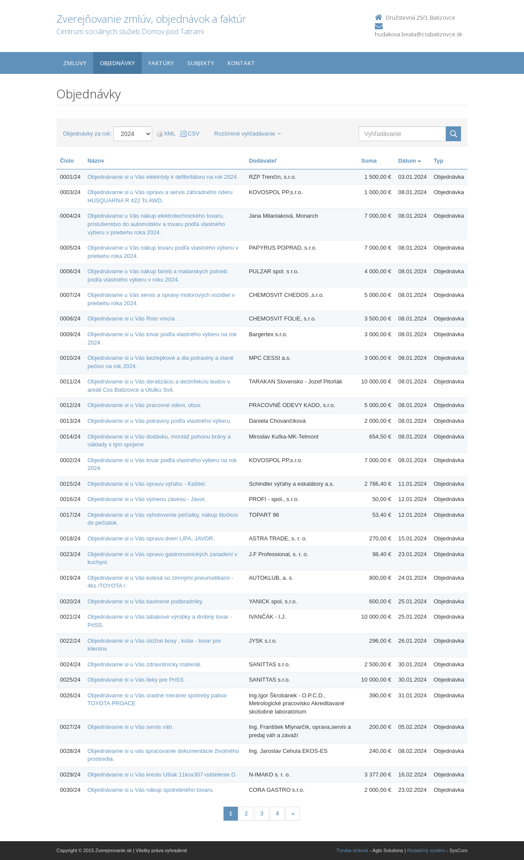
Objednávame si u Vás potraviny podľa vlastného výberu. (159, 421)
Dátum (409, 160)
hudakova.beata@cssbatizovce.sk (418, 34)
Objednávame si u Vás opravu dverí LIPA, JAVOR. (151, 538)
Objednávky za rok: (87, 133)
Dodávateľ (263, 160)
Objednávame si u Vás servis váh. (130, 727)
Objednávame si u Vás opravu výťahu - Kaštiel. (146, 483)
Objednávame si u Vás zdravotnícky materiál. (144, 664)
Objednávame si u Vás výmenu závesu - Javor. (146, 499)
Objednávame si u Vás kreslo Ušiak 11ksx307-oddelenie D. (162, 774)
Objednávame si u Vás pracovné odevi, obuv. (144, 405)
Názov (95, 160)
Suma (369, 160)
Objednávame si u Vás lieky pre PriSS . (137, 679)
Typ (439, 160)
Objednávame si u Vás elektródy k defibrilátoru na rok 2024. (162, 177)
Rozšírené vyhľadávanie (247, 133)
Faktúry (161, 63)
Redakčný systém (426, 850)
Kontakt (241, 63)
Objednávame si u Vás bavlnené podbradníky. (145, 601)
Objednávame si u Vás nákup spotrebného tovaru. (150, 790)
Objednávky (117, 63)
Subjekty (200, 63)
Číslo (67, 160)
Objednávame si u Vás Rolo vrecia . (132, 318)
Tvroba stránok (352, 850)
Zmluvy (75, 63)
